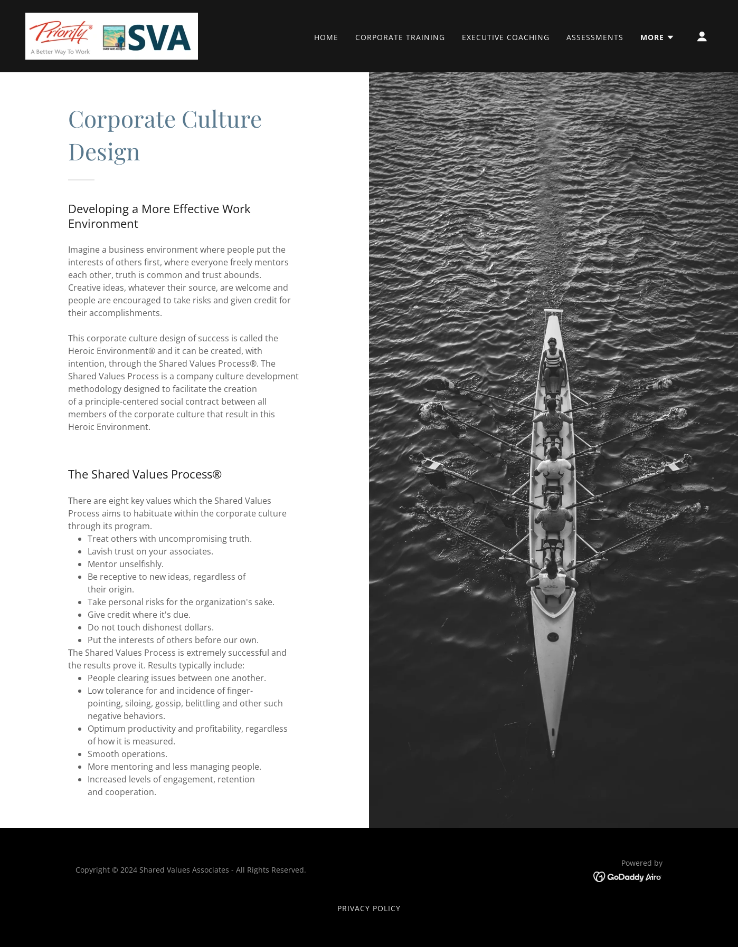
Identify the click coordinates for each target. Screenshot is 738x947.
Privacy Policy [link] (369, 908)
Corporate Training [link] (400, 37)
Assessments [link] (594, 37)
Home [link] (326, 37)
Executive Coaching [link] (506, 37)
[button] (657, 37)
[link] (111, 35)
